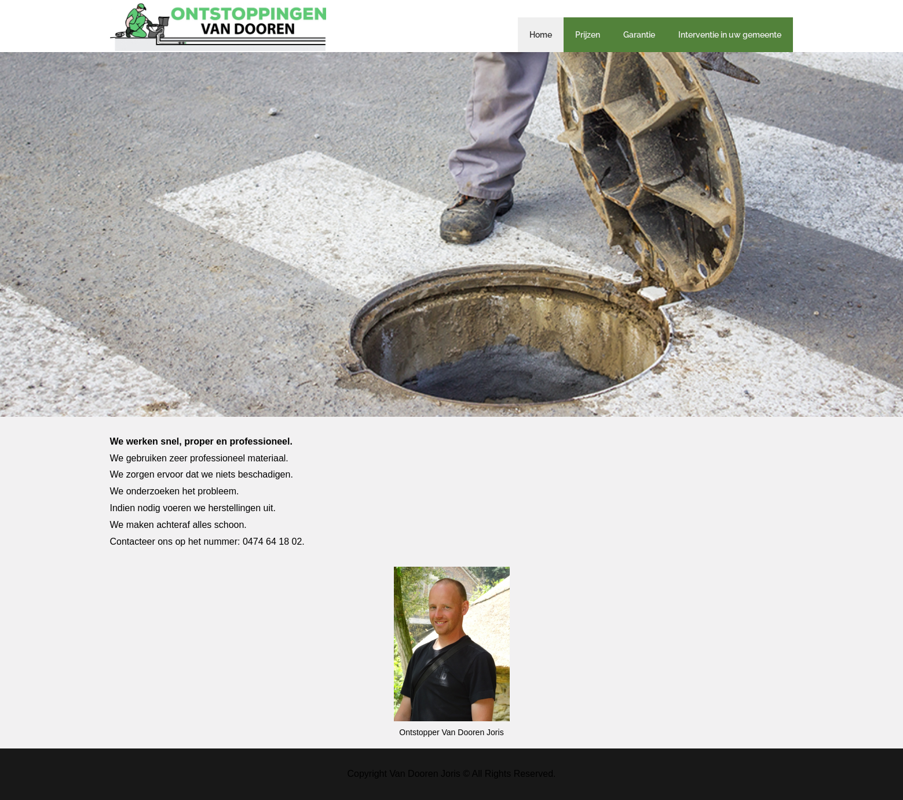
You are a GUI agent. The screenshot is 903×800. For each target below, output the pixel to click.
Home (540, 34)
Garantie (639, 34)
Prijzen (587, 34)
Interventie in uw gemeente (729, 34)
